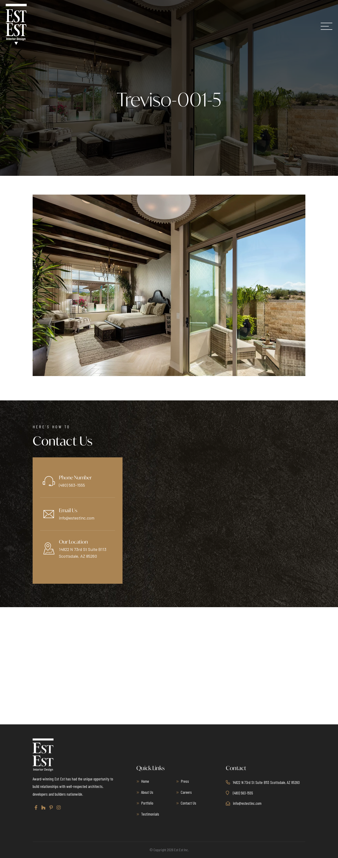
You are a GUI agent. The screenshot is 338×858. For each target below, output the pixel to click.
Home (145, 781)
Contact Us (188, 802)
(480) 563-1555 (72, 485)
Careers (186, 792)
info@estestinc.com (76, 517)
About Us (147, 792)
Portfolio (147, 802)
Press (185, 781)
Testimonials (150, 814)
